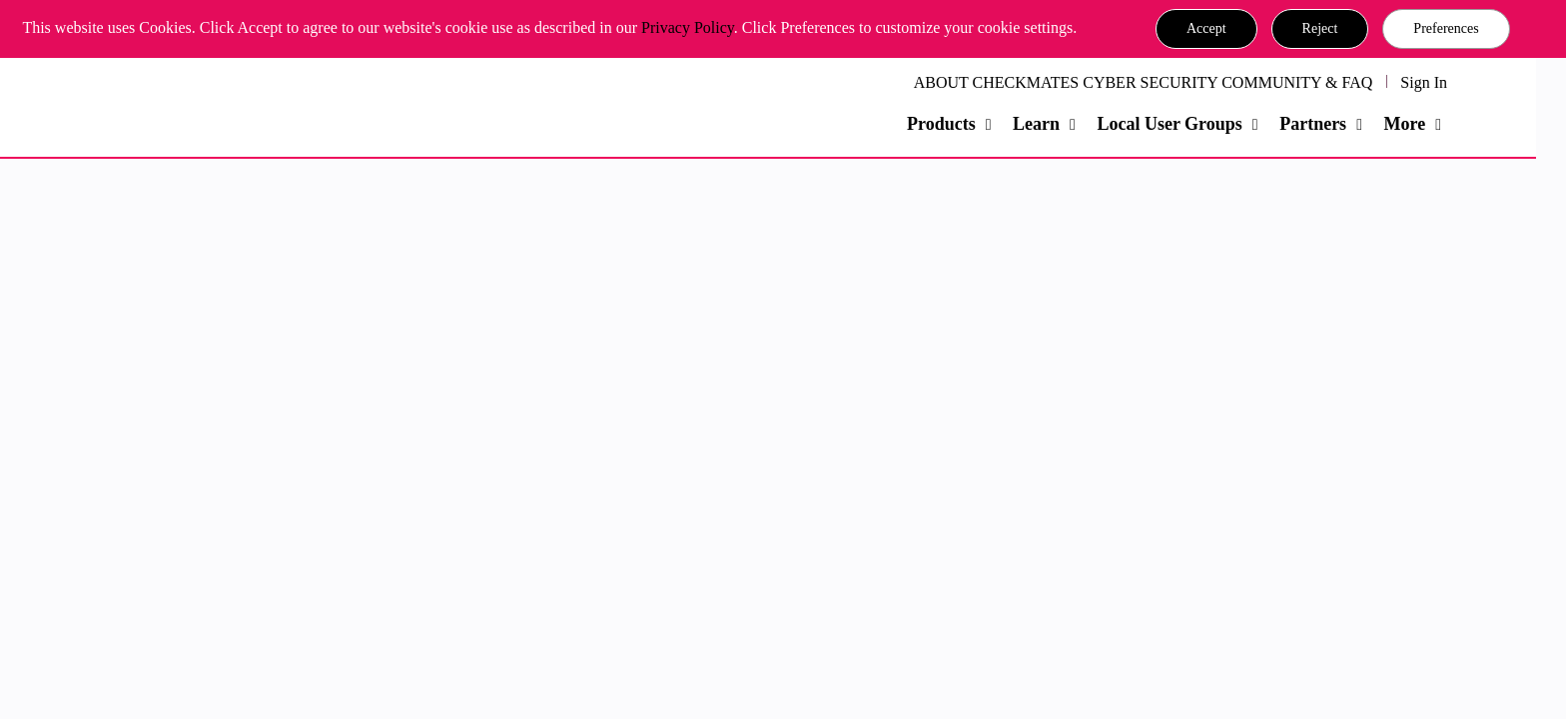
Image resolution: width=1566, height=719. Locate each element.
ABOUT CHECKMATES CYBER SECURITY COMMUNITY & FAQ (1143, 82)
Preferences (1445, 28)
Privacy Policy (687, 27)
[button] (1206, 29)
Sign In (1423, 82)
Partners (1312, 124)
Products (941, 124)
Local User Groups (1169, 124)
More (1404, 124)
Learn (1036, 124)
